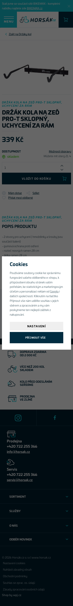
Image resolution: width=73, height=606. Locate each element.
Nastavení (36, 326)
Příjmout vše (35, 337)
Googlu (54, 291)
